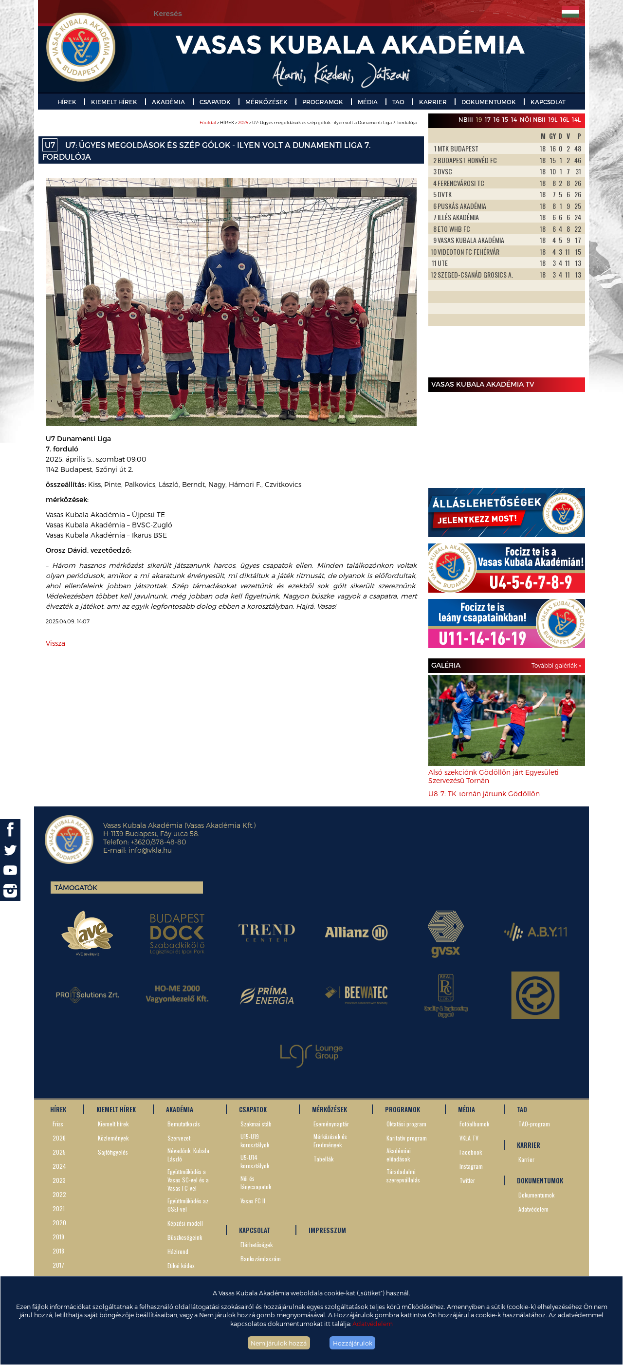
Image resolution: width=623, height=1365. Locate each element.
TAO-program (534, 1124)
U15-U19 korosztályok (254, 1140)
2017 (58, 1265)
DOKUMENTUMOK (488, 101)
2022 (59, 1194)
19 (479, 119)
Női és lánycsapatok (255, 1182)
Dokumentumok (536, 1195)
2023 (59, 1180)
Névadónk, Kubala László (188, 1154)
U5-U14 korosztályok (254, 1161)
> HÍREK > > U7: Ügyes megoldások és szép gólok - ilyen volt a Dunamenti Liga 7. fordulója (308, 122)
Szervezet (178, 1138)
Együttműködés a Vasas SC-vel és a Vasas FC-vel (188, 1179)
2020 (59, 1222)
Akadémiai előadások (398, 1154)
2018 (58, 1251)
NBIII (465, 119)
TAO (398, 101)
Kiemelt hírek (113, 1124)
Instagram (471, 1166)
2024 (59, 1166)
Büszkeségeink (184, 1237)
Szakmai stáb (256, 1124)
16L (564, 119)
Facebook (470, 1152)
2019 (58, 1237)
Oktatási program (406, 1124)
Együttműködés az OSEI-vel (187, 1205)
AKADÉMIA (168, 101)
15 (505, 119)
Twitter (467, 1180)
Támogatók (76, 887)
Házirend (177, 1251)
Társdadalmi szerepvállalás (403, 1175)
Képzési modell (185, 1223)
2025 (243, 122)
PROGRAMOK (322, 101)
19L (553, 119)
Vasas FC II (252, 1201)
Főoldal (208, 122)
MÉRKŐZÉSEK (266, 101)
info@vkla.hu (150, 850)
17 (488, 119)
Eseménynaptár (331, 1124)
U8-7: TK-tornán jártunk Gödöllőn (484, 793)
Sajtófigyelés (113, 1152)
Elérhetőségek (256, 1244)
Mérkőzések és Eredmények (330, 1140)
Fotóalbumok (474, 1124)
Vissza (55, 643)
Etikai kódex (181, 1265)
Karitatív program (406, 1138)
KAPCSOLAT (548, 101)
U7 (50, 145)
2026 (59, 1138)
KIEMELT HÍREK (114, 101)
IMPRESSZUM (327, 1230)
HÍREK (66, 101)
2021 (59, 1208)
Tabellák (323, 1159)
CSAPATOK (215, 101)
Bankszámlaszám (260, 1258)
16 (496, 119)
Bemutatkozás (183, 1124)
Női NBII (533, 119)
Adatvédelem (372, 1323)
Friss (58, 1124)
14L (576, 119)
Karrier (526, 1159)
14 (514, 119)
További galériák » (556, 665)
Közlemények (113, 1138)
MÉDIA (368, 101)
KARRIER (433, 101)
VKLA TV (468, 1138)
